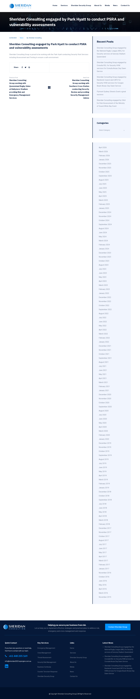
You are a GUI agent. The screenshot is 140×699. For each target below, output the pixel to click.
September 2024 (105, 224)
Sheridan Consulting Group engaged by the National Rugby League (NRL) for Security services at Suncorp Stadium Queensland (119, 649)
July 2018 (102, 504)
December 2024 (105, 212)
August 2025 (103, 180)
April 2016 (103, 589)
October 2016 (104, 577)
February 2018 (104, 524)
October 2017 (104, 536)
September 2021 (105, 358)
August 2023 (103, 265)
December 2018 (105, 492)
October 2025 (104, 172)
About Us (98, 5)
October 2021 (104, 354)
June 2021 (103, 370)
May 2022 (102, 326)
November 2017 (105, 532)
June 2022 (103, 322)
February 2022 (104, 338)
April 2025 (103, 196)
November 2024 (105, 216)
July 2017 (102, 544)
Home (55, 5)
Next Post (86, 77)
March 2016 (103, 593)
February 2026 (104, 156)
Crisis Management (44, 653)
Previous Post (13, 77)
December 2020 (105, 395)
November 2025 (105, 168)
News (115, 5)
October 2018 (104, 496)
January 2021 (104, 390)
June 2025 (103, 188)
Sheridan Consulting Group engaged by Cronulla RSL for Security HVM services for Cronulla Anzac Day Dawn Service (119, 658)
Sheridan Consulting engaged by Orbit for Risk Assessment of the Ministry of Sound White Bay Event (111, 103)
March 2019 (103, 480)
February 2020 (104, 435)
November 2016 (105, 573)
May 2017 (102, 552)
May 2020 (102, 423)
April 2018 (103, 516)
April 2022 (103, 330)
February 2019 (104, 484)
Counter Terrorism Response (47, 672)
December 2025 (105, 164)
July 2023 (102, 269)
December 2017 (105, 528)
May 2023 (102, 277)
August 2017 (103, 540)
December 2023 (105, 253)
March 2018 (103, 520)
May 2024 (102, 237)
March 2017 (103, 561)
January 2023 (104, 293)
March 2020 (103, 431)
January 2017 (104, 569)
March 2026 (103, 152)
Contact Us (125, 5)
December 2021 (105, 346)
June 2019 (103, 467)
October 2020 (104, 403)
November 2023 (105, 257)
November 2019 (105, 447)
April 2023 (103, 281)
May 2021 (102, 374)
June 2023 (103, 273)
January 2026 (104, 160)
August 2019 (103, 459)
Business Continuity (44, 667)
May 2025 (102, 192)
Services (64, 5)
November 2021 (105, 350)
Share (16, 67)
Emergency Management (46, 648)
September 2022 (105, 309)
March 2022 (103, 334)
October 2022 (104, 305)
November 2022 (105, 301)
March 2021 (103, 382)
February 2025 (104, 204)
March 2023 (103, 285)
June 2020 (103, 419)
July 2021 (102, 366)
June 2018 (103, 508)
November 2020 (105, 399)
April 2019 (103, 476)
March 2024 (103, 241)
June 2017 (103, 548)
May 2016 (102, 585)
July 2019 (102, 463)
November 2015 (105, 597)
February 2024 (104, 245)
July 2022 (102, 318)
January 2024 (104, 249)
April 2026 (103, 147)
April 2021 (103, 378)
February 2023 (104, 289)
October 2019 (104, 451)
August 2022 (103, 314)
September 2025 (105, 176)
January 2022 (104, 342)
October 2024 (104, 220)
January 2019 (104, 488)
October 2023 (104, 261)
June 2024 (103, 233)
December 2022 (105, 297)
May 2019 (102, 471)
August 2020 (103, 411)
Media (107, 5)
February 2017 (104, 565)
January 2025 (104, 208)
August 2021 (103, 362)
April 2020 (103, 427)
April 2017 (103, 557)
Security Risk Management (47, 662)
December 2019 (105, 443)
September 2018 (105, 500)
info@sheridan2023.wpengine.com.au (18, 661)
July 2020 (102, 415)
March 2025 (103, 200)
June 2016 (103, 581)
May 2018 (102, 512)
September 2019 (105, 455)
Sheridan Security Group (81, 5)
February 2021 (104, 386)
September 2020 (105, 407)
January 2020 (104, 439)
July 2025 (102, 184)
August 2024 (103, 228)
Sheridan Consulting (35, 38)
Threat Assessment (44, 657)
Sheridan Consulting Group (67, 694)
